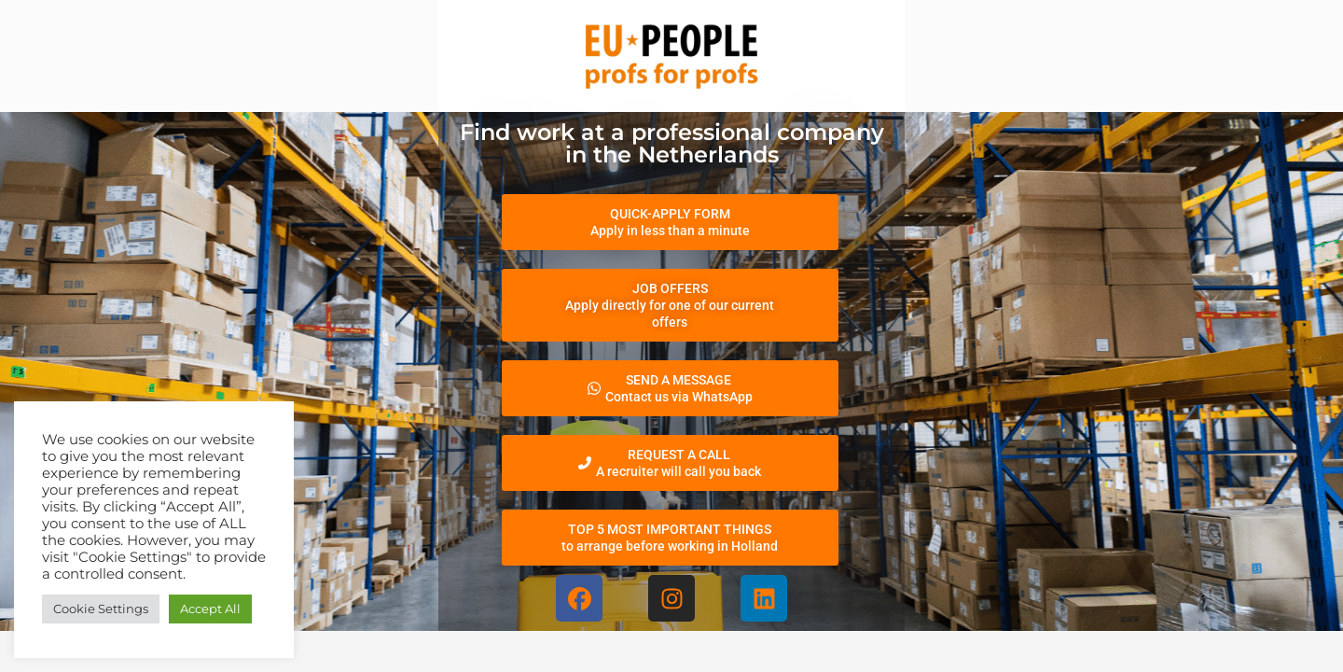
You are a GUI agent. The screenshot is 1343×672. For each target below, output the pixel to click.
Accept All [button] (210, 608)
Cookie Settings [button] (100, 608)
